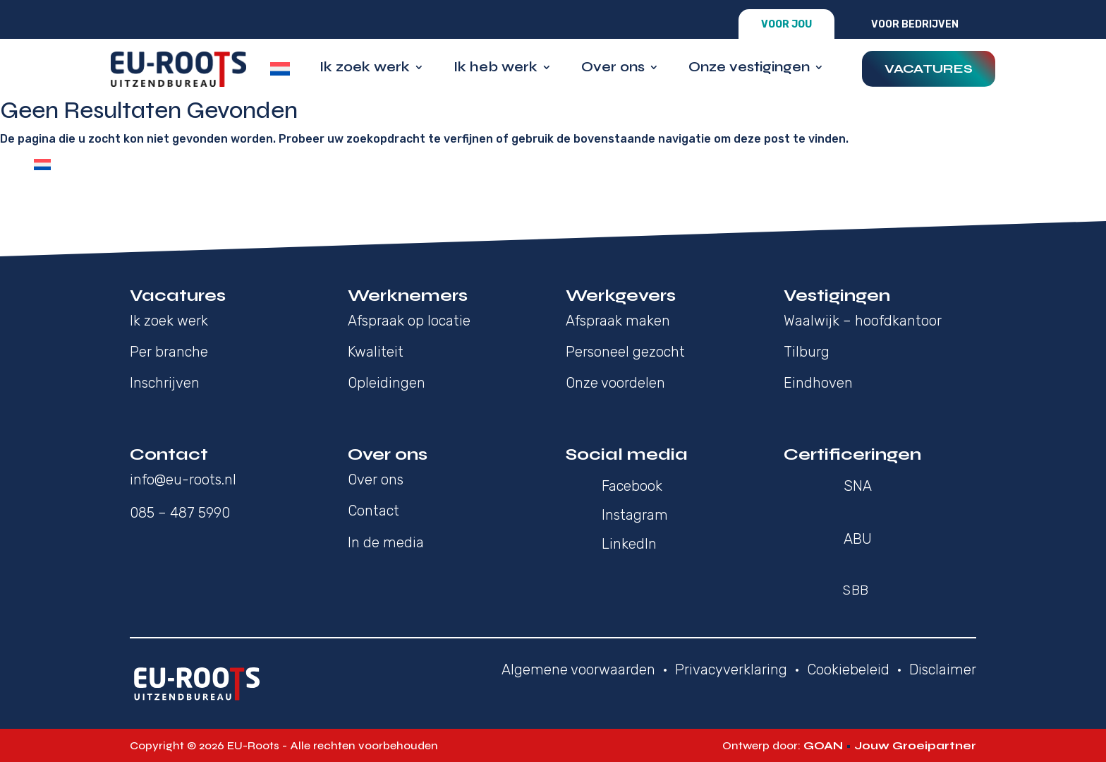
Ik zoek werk (365, 69)
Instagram (635, 514)
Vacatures (929, 68)
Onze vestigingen (749, 69)
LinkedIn (629, 543)
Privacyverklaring (731, 669)
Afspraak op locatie (409, 320)
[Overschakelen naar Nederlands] (42, 164)
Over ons (613, 69)
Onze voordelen (615, 382)
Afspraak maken (618, 320)
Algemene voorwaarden (578, 669)
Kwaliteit (375, 351)
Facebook (632, 485)
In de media (386, 542)
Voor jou (786, 24)
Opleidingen (386, 382)
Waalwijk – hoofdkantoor (863, 320)
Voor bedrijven (915, 24)
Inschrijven (165, 382)
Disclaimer (942, 669)
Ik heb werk (495, 69)
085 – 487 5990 (180, 512)
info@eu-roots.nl (183, 479)
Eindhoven (818, 382)
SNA (858, 485)
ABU (858, 538)
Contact (373, 510)
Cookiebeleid (848, 669)
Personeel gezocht (625, 351)
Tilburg (807, 351)
